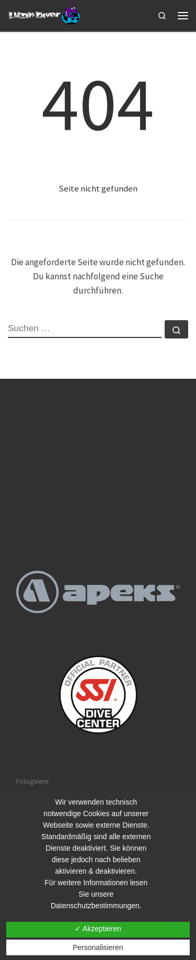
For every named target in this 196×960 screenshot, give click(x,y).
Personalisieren (98, 947)
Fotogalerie (32, 781)
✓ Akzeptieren (98, 928)
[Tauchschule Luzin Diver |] (45, 14)
